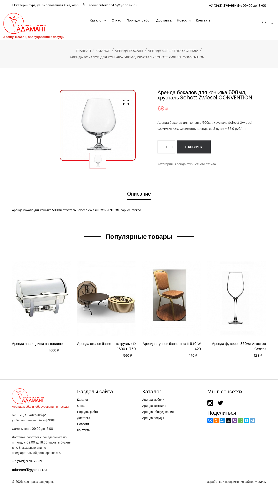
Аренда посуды (129, 50)
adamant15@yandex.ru (29, 470)
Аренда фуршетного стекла (173, 50)
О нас (116, 20)
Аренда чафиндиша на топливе (37, 343)
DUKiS (262, 482)
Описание (139, 194)
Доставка (164, 20)
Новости (184, 20)
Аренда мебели (153, 399)
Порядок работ (138, 20)
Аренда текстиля (154, 406)
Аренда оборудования (158, 412)
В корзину (193, 147)
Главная (83, 50)
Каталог (98, 20)
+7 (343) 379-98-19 (224, 5)
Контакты (203, 20)
